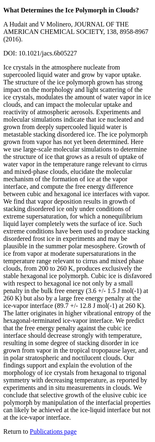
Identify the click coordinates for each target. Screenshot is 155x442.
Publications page (53, 431)
